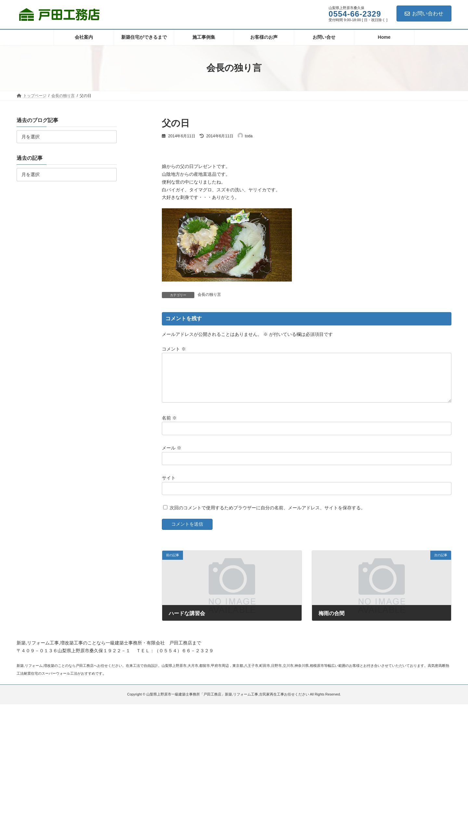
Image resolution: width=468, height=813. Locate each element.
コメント (174, 348)
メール (171, 455)
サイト (169, 485)
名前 (169, 425)
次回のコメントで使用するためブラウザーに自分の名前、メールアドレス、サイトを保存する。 (267, 515)
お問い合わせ (424, 13)
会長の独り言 (209, 294)
